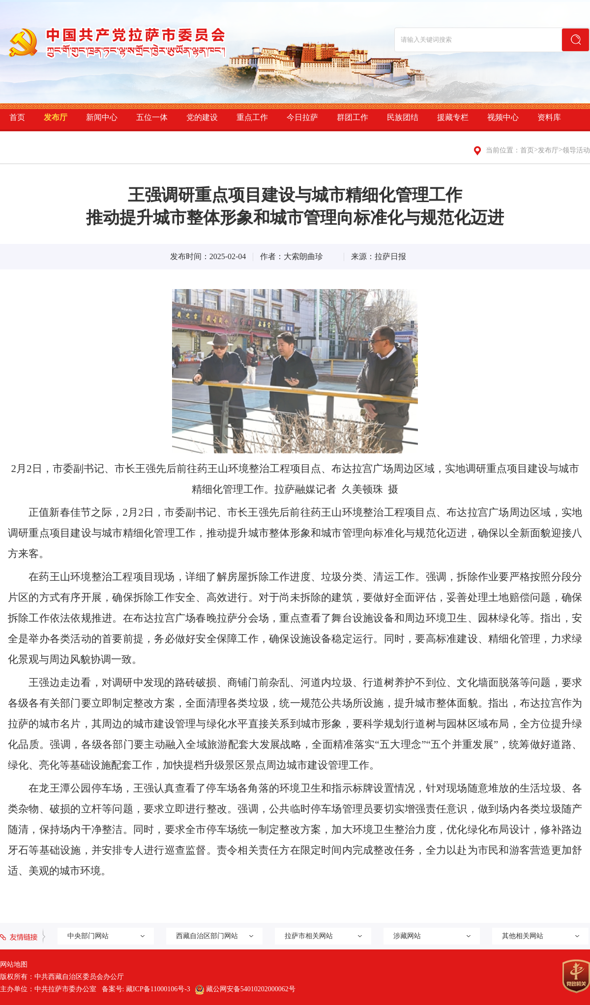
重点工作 (252, 117)
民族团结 (402, 117)
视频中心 (503, 117)
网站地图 (14, 964)
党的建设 (202, 117)
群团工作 (352, 117)
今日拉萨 (302, 117)
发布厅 (55, 117)
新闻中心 (102, 117)
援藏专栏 (453, 117)
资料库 (549, 117)
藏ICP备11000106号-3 (158, 989)
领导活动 (576, 150)
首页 (17, 117)
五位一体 (152, 117)
